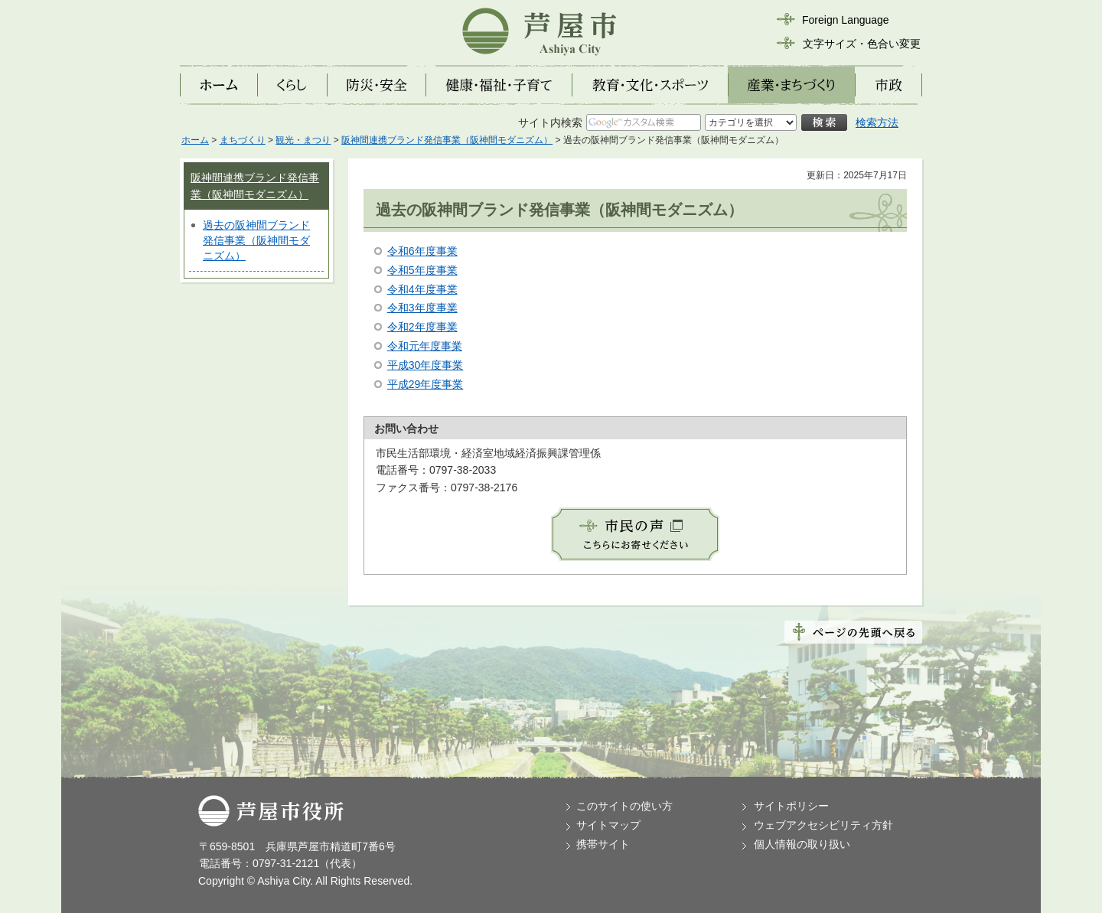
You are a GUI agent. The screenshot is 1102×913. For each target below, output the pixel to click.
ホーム (195, 140)
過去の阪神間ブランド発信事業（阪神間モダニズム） (256, 240)
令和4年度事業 (422, 289)
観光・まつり (303, 140)
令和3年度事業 (422, 308)
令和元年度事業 (424, 346)
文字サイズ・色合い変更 (862, 43)
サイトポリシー (791, 806)
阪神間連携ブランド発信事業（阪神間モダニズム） (447, 140)
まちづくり (243, 140)
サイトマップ (608, 825)
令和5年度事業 (422, 270)
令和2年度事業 (422, 327)
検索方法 (877, 122)
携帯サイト (603, 844)
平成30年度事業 (425, 365)
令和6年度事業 (422, 251)
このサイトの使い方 (624, 806)
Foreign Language (845, 20)
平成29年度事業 (425, 384)
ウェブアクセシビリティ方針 (823, 825)
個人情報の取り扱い (802, 844)
